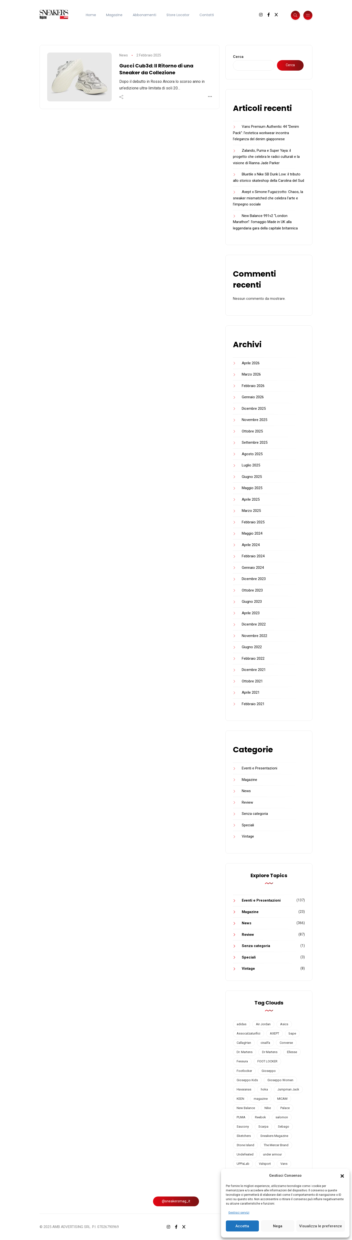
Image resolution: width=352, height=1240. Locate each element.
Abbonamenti (144, 14)
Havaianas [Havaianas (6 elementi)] (244, 1089)
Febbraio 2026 (253, 386)
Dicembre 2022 (254, 624)
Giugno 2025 (252, 476)
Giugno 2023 (252, 601)
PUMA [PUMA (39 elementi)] (241, 1117)
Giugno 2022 (252, 647)
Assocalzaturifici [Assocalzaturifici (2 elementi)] (248, 1033)
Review (247, 802)
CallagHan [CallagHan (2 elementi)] (244, 1043)
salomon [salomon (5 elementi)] (281, 1117)
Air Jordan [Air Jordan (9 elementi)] (263, 1024)
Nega (277, 1226)
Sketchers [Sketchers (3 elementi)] (244, 1136)
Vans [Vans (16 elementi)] (283, 1163)
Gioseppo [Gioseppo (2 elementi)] (269, 1071)
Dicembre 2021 (254, 670)
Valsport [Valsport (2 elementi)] (265, 1163)
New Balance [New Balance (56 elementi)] (246, 1108)
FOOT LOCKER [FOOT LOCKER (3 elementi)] (267, 1061)
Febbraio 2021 (253, 704)
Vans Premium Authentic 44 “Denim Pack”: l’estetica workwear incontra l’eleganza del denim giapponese (266, 132)
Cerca (238, 56)
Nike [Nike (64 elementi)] (267, 1108)
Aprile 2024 (251, 545)
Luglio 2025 (251, 465)
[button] (342, 1175)
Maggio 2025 (252, 488)
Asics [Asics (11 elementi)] (284, 1024)
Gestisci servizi (238, 1212)
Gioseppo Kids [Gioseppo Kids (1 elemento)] (247, 1080)
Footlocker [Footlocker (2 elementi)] (244, 1071)
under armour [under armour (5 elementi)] (272, 1154)
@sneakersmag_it (176, 1201)
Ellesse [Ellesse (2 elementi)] (292, 1052)
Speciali (248, 825)
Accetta (242, 1226)
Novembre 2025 (254, 420)
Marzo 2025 (251, 510)
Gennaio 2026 (253, 397)
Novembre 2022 (254, 636)
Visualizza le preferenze (320, 1226)
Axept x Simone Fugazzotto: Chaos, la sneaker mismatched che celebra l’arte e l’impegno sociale (268, 198)
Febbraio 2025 (253, 522)
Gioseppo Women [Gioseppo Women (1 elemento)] (280, 1080)
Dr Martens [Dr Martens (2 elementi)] (269, 1052)
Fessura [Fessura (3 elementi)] (242, 1061)
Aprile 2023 (251, 613)
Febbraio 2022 (253, 658)
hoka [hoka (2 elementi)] (264, 1089)
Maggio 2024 (252, 533)
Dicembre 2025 (254, 408)
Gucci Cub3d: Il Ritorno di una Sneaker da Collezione (156, 69)
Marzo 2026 (251, 374)
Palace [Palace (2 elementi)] (285, 1108)
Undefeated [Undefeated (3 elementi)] (245, 1154)
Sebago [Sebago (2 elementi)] (283, 1126)
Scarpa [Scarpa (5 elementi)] (263, 1126)
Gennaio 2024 (253, 567)
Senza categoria (255, 813)
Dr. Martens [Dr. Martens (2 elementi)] (245, 1052)
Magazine (114, 14)
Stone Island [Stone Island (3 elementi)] (245, 1145)
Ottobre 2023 (252, 590)
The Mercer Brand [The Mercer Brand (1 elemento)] (276, 1145)
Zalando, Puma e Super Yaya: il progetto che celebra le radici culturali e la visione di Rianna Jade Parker (266, 156)
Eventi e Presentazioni (259, 768)
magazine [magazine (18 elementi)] (261, 1098)
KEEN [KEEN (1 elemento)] (240, 1098)
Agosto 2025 (252, 454)
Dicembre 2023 (254, 579)
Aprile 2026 (251, 363)
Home (91, 14)
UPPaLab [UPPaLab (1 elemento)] (243, 1163)
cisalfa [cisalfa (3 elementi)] (265, 1043)
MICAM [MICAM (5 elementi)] (282, 1098)
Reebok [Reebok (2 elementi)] (260, 1117)
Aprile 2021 (251, 692)
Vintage (248, 836)
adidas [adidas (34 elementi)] (241, 1024)
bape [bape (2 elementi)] (292, 1033)
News (123, 55)
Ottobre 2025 (252, 431)
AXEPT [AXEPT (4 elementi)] (274, 1033)
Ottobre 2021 (252, 681)
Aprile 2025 (251, 499)
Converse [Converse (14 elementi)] (286, 1043)
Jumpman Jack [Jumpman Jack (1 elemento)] (288, 1089)
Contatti (206, 14)
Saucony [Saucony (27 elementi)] (243, 1126)
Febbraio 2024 (253, 556)
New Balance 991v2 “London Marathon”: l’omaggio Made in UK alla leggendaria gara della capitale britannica (265, 222)
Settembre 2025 (254, 442)
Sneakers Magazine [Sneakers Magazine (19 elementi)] (274, 1136)
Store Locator (177, 14)
